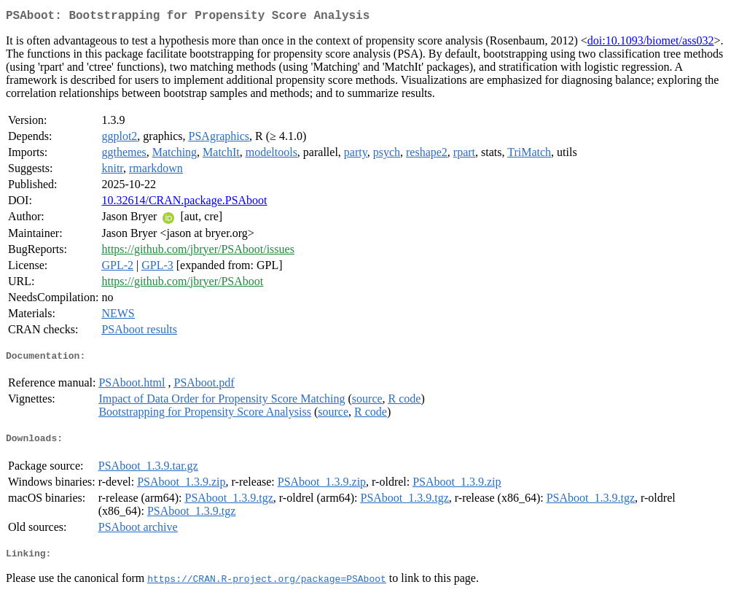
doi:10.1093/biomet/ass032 (650, 43)
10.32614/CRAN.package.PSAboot (184, 203)
